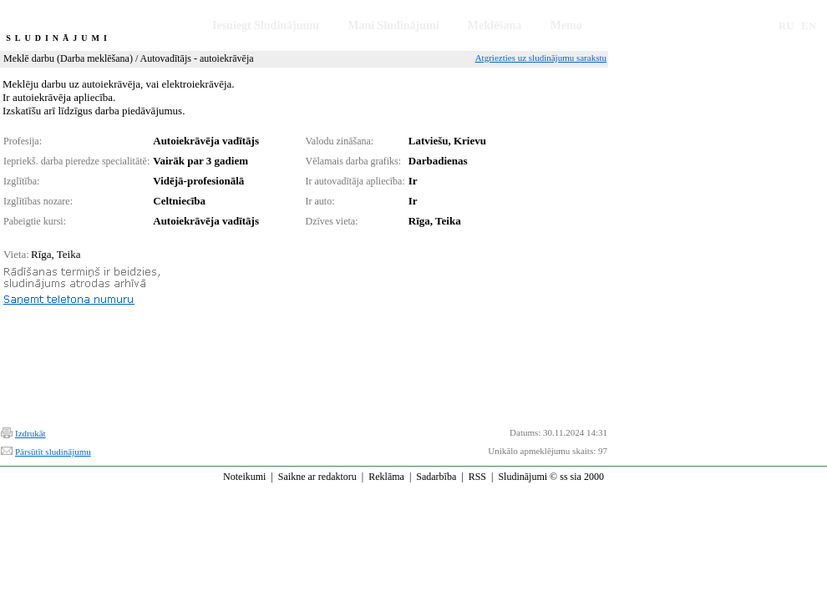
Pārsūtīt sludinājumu (53, 452)
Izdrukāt (30, 433)
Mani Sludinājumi (393, 25)
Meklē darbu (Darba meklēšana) (68, 58)
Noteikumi (244, 476)
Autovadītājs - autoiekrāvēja (197, 58)
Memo (566, 25)
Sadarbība (436, 476)
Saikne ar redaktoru (317, 476)
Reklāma (386, 476)
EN (808, 25)
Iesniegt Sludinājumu (265, 25)
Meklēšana (495, 25)
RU (786, 25)
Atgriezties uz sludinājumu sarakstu (540, 58)
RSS (477, 476)
